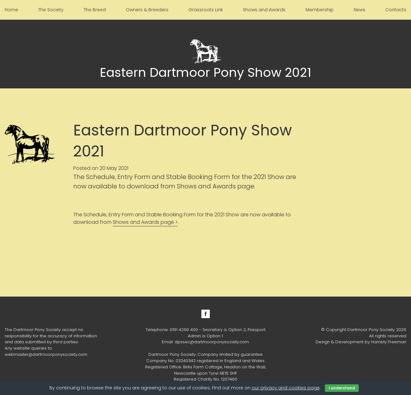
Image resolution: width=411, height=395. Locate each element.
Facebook (205, 314)
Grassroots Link (205, 10)
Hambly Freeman (388, 342)
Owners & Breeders (147, 10)
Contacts (395, 10)
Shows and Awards (264, 10)
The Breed (95, 10)
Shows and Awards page (143, 222)
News (359, 10)
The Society (51, 10)
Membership (320, 10)
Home (11, 10)
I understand (342, 388)
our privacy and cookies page (286, 388)
